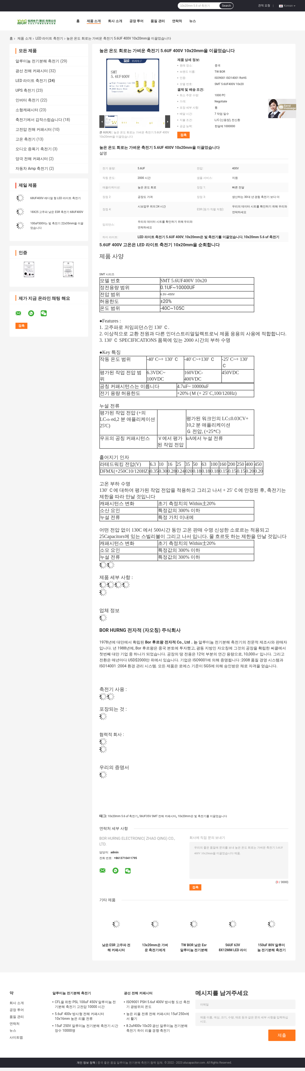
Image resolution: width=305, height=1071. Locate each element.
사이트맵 (16, 1037)
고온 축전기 (25, 139)
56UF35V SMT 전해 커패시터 (157, 816)
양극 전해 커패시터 (31, 158)
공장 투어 (136, 21)
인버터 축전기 (27, 100)
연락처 (177, 21)
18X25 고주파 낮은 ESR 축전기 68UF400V (56, 212)
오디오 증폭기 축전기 (33, 149)
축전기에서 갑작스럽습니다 (38, 119)
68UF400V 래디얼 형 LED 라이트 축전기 (55, 198)
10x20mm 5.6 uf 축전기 (123, 816)
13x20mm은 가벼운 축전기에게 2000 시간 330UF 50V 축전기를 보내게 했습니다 (155, 947)
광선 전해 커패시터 (31, 71)
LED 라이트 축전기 (49, 38)
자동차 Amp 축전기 (31, 168)
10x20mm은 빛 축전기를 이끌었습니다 (202, 816)
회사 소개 (115, 21)
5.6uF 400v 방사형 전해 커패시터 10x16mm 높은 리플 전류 (79, 1016)
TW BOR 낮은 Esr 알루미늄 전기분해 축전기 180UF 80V (194, 947)
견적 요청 (264, 5)
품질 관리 (158, 21)
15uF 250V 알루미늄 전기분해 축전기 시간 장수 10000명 (86, 1028)
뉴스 (192, 21)
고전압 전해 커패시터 (33, 129)
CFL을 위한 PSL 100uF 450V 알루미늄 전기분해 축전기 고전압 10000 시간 (85, 1004)
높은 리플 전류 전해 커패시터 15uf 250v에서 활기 (157, 1016)
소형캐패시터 (26, 110)
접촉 (183, 135)
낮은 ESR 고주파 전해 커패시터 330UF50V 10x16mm (116, 947)
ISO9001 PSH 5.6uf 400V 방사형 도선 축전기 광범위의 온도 (158, 1004)
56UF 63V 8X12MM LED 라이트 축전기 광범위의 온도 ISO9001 (233, 947)
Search (226, 5)
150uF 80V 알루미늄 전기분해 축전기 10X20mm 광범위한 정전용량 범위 (271, 947)
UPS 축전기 (25, 90)
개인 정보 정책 (86, 1062)
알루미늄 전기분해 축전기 (37, 61)
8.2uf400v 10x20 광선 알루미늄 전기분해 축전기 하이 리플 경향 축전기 (157, 1028)
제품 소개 (94, 21)
